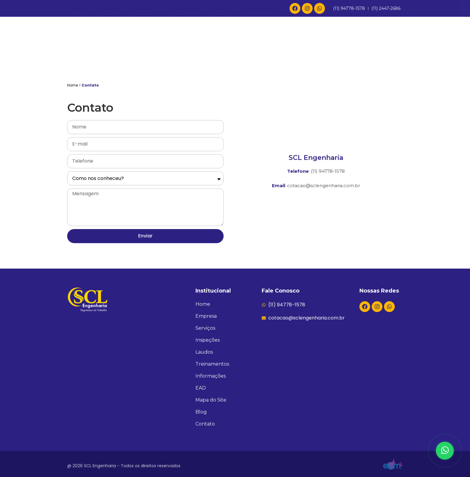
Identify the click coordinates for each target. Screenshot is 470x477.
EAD (294, 61)
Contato (390, 61)
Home (77, 61)
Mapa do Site (210, 400)
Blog (361, 61)
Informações (327, 61)
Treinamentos (259, 61)
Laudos (220, 61)
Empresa (108, 61)
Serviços (146, 61)
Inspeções (186, 61)
